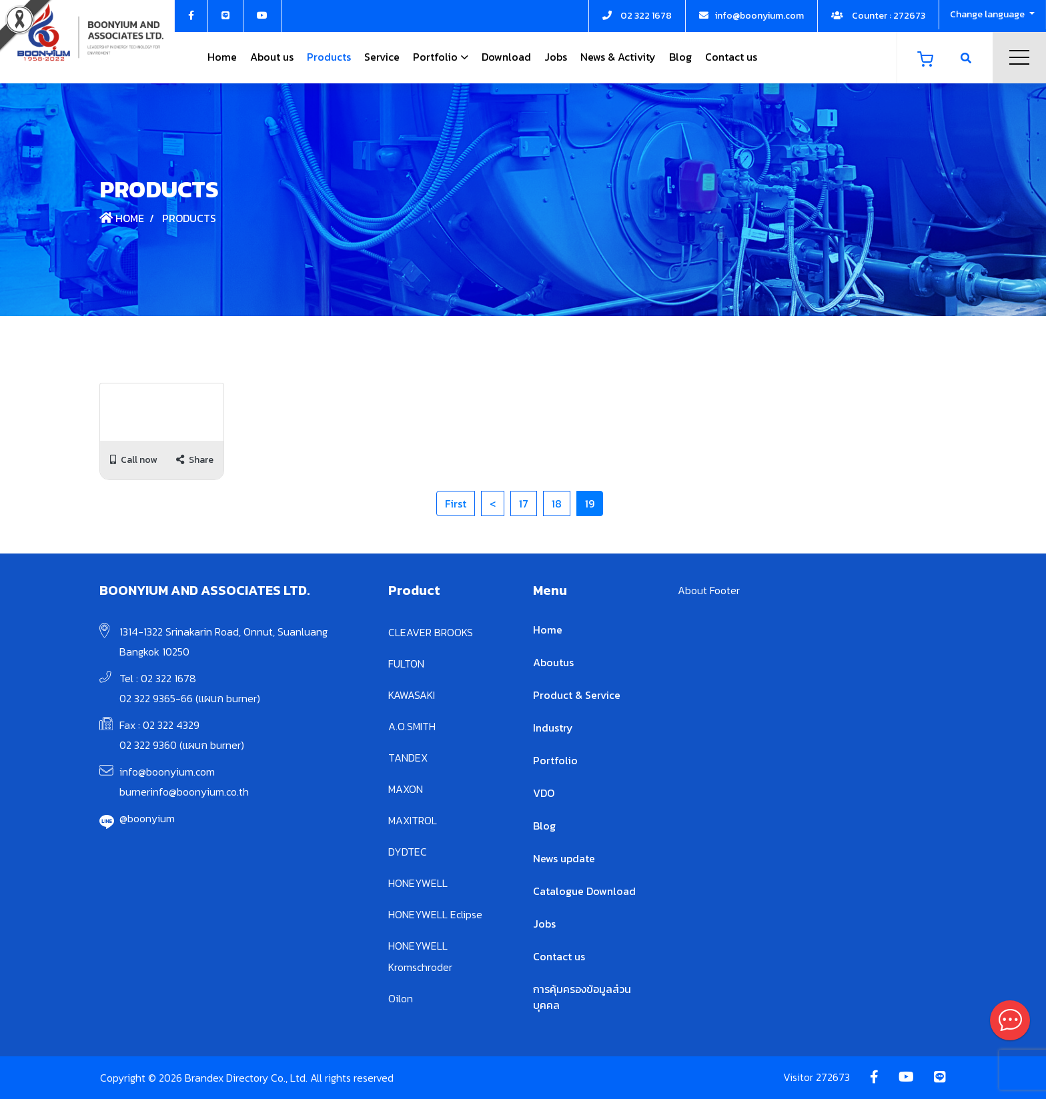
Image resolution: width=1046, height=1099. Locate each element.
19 (589, 503)
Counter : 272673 (878, 16)
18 (557, 503)
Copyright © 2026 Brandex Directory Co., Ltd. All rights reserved (247, 1078)
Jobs (555, 57)
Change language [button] (988, 14)
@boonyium (147, 818)
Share (194, 460)
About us (272, 57)
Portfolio (435, 57)
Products (329, 57)
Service (382, 57)
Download (506, 57)
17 (523, 503)
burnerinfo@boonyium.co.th (184, 792)
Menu (1019, 57)
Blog (680, 57)
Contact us (731, 57)
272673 (833, 1077)
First (455, 503)
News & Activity (618, 57)
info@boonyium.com (167, 772)
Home (222, 57)
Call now (133, 460)
